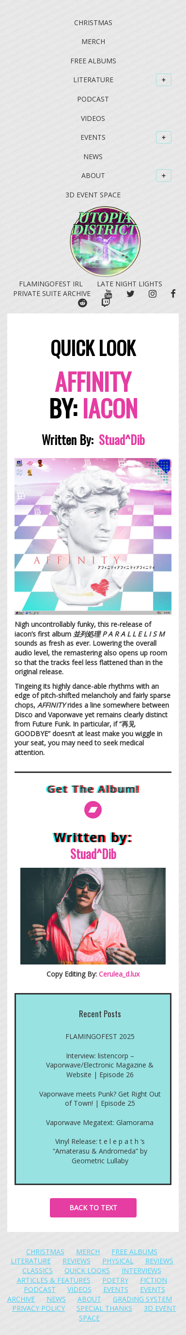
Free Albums (93, 60)
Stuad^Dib (122, 439)
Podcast (93, 99)
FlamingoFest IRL (51, 283)
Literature (122, 80)
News (93, 156)
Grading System (142, 1299)
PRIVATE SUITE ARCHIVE (52, 293)
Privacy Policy (38, 1308)
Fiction (153, 1280)
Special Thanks (104, 1308)
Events (125, 137)
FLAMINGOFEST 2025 (100, 1036)
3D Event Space (93, 194)
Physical (118, 1260)
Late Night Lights (129, 283)
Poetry (115, 1280)
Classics (37, 1270)
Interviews (141, 1270)
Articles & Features (54, 1280)
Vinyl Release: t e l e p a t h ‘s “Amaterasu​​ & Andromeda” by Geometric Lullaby (100, 1151)
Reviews (76, 1260)
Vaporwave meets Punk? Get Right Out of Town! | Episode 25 (100, 1098)
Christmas (93, 22)
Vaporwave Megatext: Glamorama (100, 1122)
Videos (93, 118)
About (126, 175)
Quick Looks (87, 1270)
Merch (93, 41)
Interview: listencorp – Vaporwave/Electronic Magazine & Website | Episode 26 (100, 1065)
